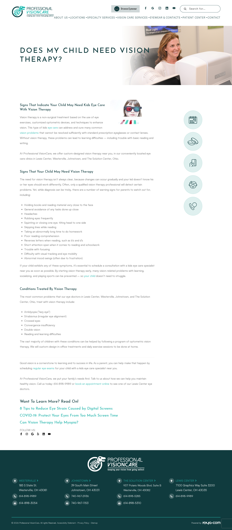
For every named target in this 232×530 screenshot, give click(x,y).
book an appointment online (92, 383)
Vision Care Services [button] (133, 17)
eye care (53, 127)
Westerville (28, 480)
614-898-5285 (132, 496)
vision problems (29, 132)
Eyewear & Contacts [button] (166, 17)
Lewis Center (186, 480)
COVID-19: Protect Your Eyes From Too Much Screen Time (73, 416)
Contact (214, 17)
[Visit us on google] (32, 434)
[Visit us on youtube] (49, 434)
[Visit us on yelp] (38, 434)
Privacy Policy (83, 523)
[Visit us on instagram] (26, 434)
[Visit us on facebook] (21, 434)
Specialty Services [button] (102, 17)
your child (89, 275)
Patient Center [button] (195, 17)
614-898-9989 (28, 496)
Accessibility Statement (66, 523)
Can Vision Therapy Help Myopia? (51, 423)
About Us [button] (62, 17)
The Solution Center (139, 480)
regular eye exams (43, 368)
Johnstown (80, 480)
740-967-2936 (80, 496)
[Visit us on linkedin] (43, 434)
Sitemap (94, 523)
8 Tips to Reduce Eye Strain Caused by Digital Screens (70, 409)
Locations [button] (78, 17)
